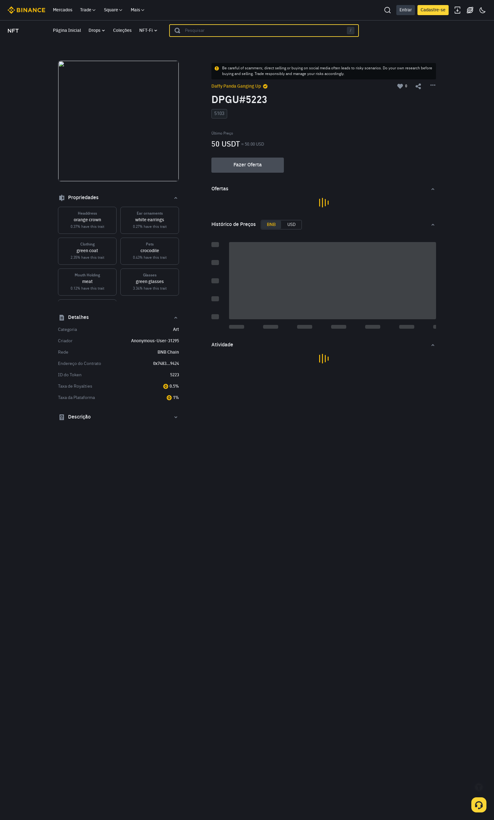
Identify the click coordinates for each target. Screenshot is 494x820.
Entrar (405, 10)
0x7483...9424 (166, 363)
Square (113, 10)
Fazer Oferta (247, 165)
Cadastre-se (433, 10)
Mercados (62, 10)
